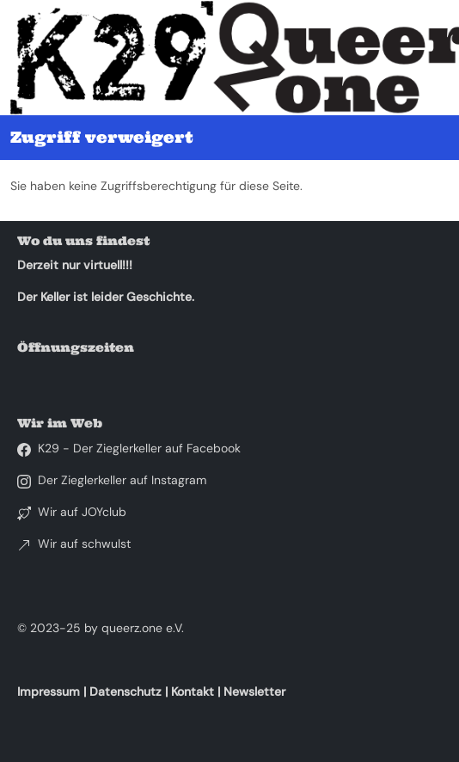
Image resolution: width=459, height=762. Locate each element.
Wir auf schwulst (84, 543)
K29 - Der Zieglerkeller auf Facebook (139, 448)
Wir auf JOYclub (82, 511)
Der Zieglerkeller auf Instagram (122, 480)
